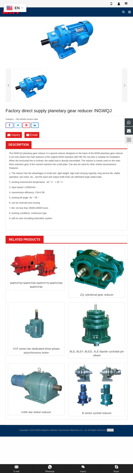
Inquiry (13, 134)
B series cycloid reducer (96, 413)
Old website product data (27, 119)
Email (31, 134)
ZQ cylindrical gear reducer (97, 294)
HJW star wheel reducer (36, 412)
